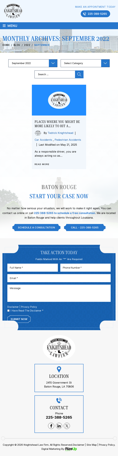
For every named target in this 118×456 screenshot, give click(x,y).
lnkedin (59, 426)
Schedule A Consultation (36, 227)
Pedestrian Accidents (68, 139)
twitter (67, 426)
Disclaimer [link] (78, 444)
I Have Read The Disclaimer (27, 311)
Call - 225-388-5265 (85, 227)
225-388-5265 (97, 13)
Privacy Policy (29, 306)
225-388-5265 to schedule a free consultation (64, 213)
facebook (51, 426)
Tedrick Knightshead (60, 133)
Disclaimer (13, 306)
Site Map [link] (91, 444)
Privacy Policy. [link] (107, 444)
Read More (42, 164)
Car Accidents (43, 139)
